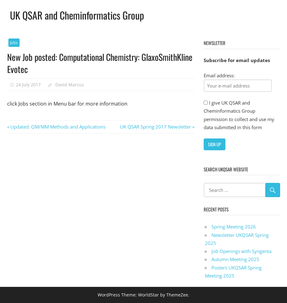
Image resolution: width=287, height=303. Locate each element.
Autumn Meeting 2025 (235, 259)
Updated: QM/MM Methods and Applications (57, 127)
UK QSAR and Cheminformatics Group (77, 15)
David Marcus (69, 85)
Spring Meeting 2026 (233, 227)
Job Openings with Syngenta (241, 251)
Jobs (14, 42)
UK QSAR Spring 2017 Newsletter (155, 127)
